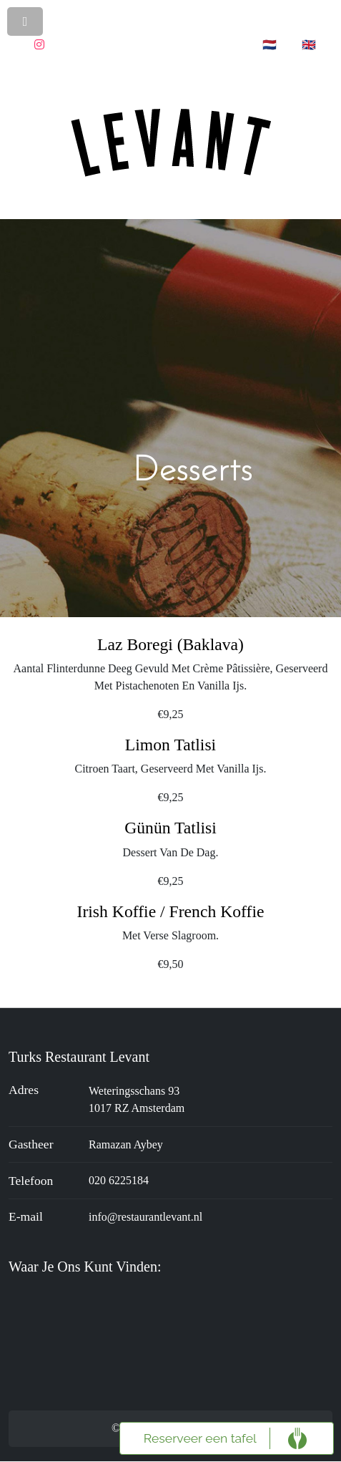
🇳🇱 (269, 45)
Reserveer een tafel (200, 1438)
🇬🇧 (309, 45)
